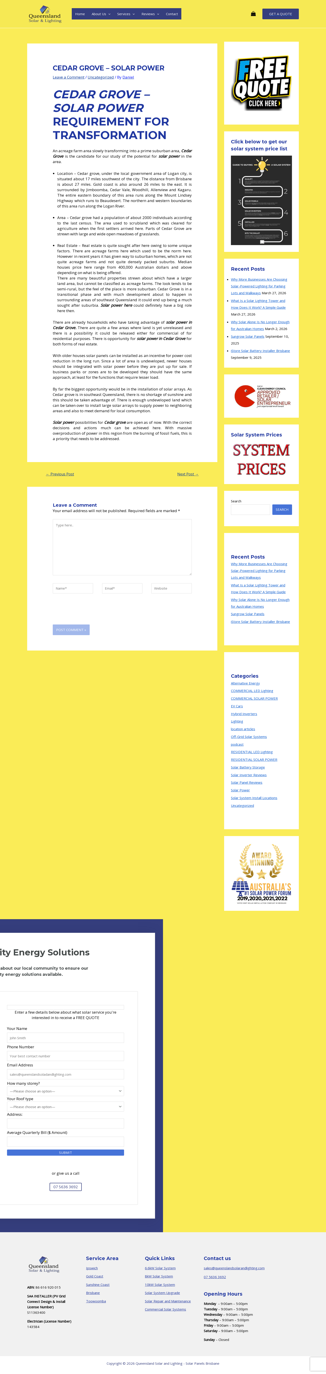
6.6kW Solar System (160, 1268)
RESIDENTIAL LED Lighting (252, 752)
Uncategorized (101, 77)
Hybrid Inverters (244, 713)
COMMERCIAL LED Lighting (252, 690)
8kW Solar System (159, 1276)
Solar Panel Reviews (246, 782)
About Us (101, 13)
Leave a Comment (68, 77)
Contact (172, 14)
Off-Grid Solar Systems (249, 736)
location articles (243, 729)
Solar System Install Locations (254, 797)
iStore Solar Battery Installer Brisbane (260, 350)
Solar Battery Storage (248, 767)
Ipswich (92, 1268)
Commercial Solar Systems (165, 1309)
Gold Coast (94, 1276)
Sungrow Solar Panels (247, 336)
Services (126, 13)
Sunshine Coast (98, 1284)
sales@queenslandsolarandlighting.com (234, 1268)
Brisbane (93, 1292)
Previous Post (60, 474)
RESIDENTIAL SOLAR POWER (254, 759)
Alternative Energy (245, 683)
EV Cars (237, 706)
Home (80, 14)
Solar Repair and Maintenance (168, 1301)
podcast (237, 744)
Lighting (237, 721)
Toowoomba (96, 1301)
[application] (108, 13)
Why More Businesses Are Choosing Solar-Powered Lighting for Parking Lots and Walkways (259, 286)
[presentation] (87, 613)
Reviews (150, 13)
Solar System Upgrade (162, 1292)
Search (236, 501)
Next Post (188, 474)
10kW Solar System (160, 1284)
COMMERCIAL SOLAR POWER (254, 698)
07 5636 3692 (215, 1277)
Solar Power (240, 790)
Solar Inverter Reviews (249, 775)
